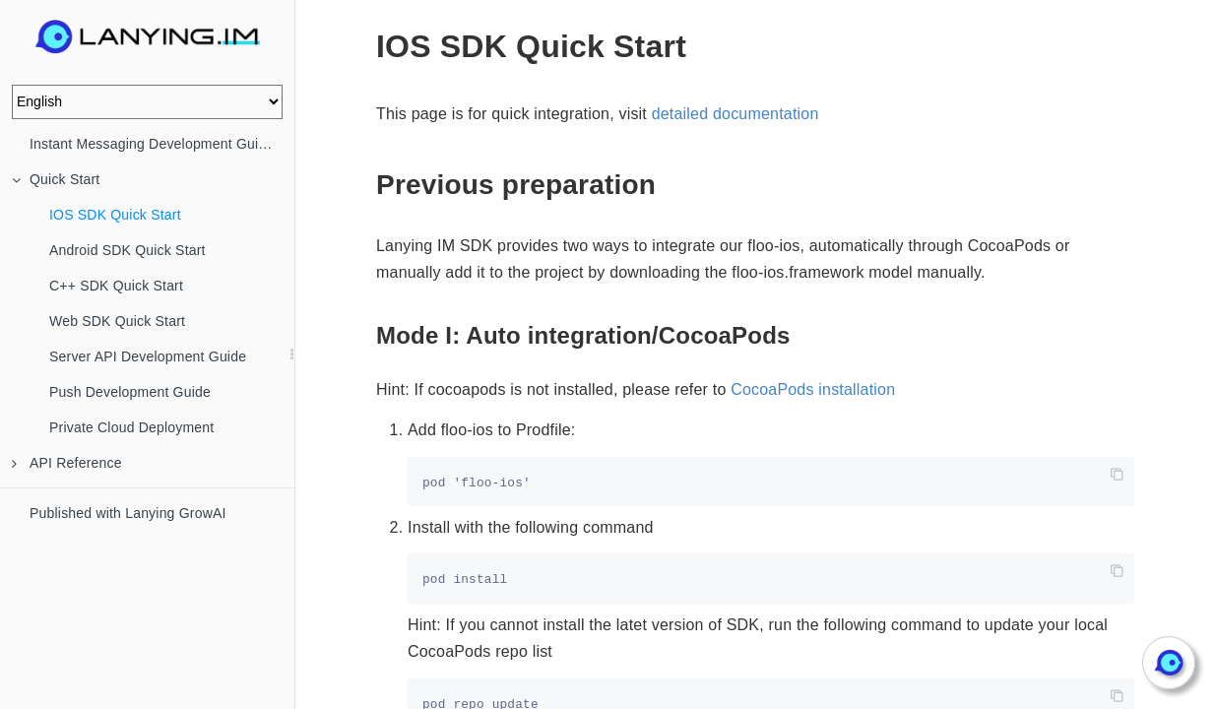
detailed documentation (735, 113)
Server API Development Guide (147, 356)
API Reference (67, 463)
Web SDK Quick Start (117, 321)
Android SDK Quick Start (127, 250)
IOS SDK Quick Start (115, 215)
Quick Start (55, 179)
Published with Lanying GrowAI (128, 513)
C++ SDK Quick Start (116, 285)
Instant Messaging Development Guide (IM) (162, 144)
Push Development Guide (130, 392)
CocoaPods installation (813, 389)
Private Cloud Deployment (131, 427)
